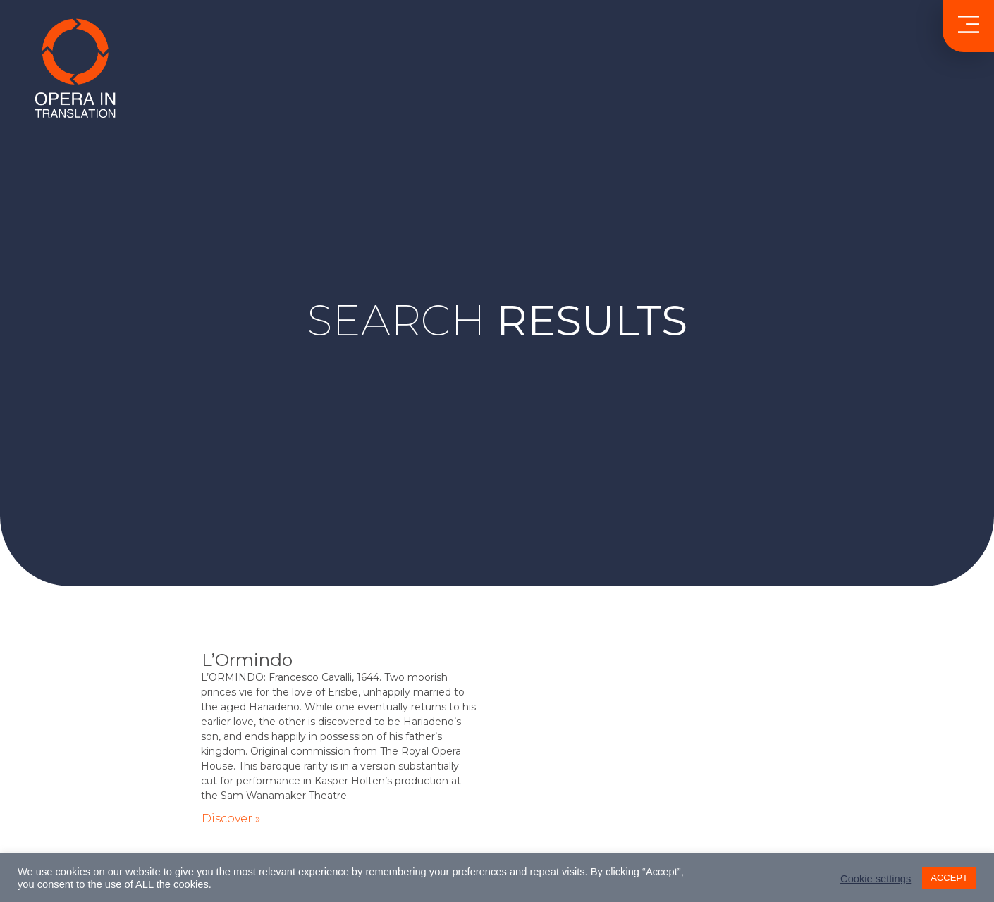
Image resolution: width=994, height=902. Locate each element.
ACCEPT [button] (949, 877)
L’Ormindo (247, 659)
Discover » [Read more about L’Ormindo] (231, 818)
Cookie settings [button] (875, 878)
